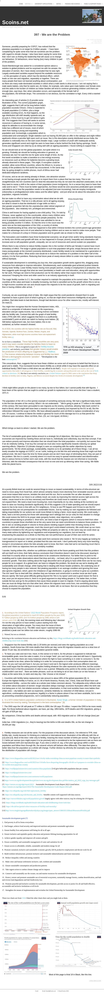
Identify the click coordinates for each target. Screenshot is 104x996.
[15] (84, 375)
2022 (33, 612)
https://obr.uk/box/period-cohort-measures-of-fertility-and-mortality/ (31, 806)
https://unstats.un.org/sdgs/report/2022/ (19, 784)
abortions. (13, 373)
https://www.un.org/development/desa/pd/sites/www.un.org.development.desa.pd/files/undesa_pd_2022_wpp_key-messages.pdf (52, 780)
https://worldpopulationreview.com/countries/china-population (28, 769)
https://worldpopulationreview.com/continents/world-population (28, 776)
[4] (13, 337)
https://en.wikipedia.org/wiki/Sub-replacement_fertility (25, 791)
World (38, 612)
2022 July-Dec (98, 41)
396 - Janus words (96, 43)
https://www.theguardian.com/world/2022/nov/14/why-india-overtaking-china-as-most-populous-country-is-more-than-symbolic (52, 758)
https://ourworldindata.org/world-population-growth (25, 799)
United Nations (55, 373)
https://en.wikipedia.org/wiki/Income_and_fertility (23, 795)
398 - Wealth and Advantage (94, 39)
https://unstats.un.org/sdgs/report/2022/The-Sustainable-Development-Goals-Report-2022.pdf (37, 787)
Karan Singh (62, 700)
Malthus (51, 352)
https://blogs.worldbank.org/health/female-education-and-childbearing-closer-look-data (38, 803)
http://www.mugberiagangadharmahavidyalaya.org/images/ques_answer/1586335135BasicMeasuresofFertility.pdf (48, 810)
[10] (23, 898)
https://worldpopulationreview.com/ (18, 773)
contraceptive (11, 359)
